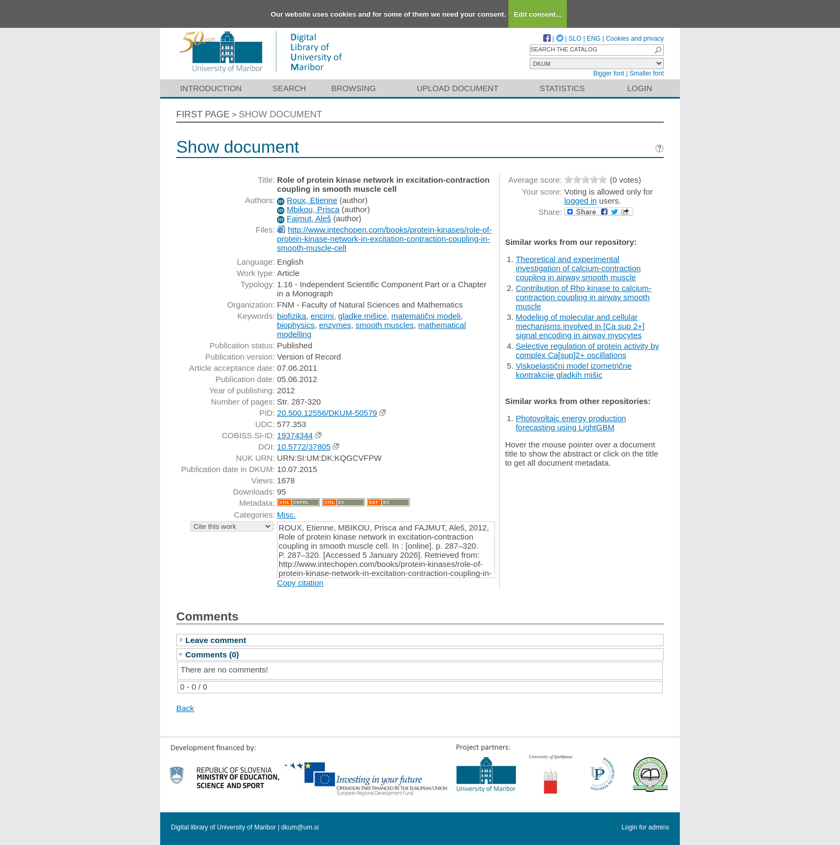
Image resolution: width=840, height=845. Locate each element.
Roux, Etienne (312, 200)
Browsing (353, 88)
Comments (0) (212, 654)
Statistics (561, 88)
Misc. (286, 514)
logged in (580, 200)
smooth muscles (385, 325)
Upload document (458, 88)
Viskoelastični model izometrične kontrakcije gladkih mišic (574, 370)
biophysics (295, 325)
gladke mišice (362, 315)
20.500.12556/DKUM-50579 (327, 412)
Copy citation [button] (300, 582)
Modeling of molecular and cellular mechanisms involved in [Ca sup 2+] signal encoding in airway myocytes (580, 326)
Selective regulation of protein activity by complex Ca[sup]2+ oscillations (587, 350)
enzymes (335, 325)
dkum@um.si (300, 827)
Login (639, 88)
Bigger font (608, 73)
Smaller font (646, 73)
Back (185, 708)
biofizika (291, 315)
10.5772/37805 (304, 446)
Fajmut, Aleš (309, 218)
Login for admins (645, 827)
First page (203, 114)
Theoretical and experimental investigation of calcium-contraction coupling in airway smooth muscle (578, 268)
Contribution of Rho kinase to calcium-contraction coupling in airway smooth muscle (583, 297)
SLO (574, 38)
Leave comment (215, 640)
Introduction (211, 88)
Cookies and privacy (635, 38)
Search (289, 88)
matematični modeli (426, 315)
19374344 (295, 435)
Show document (280, 114)
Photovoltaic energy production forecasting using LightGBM (571, 423)
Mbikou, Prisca (313, 209)
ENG (594, 38)
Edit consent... (537, 14)
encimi (322, 315)
